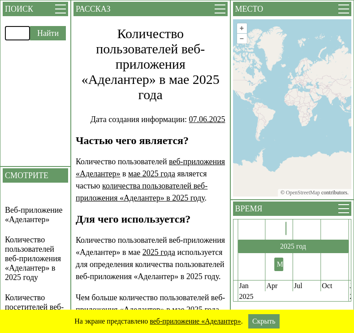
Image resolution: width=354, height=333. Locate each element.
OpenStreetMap (303, 192)
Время (249, 208)
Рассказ (93, 8)
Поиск (19, 8)
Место (249, 8)
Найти (48, 33)
